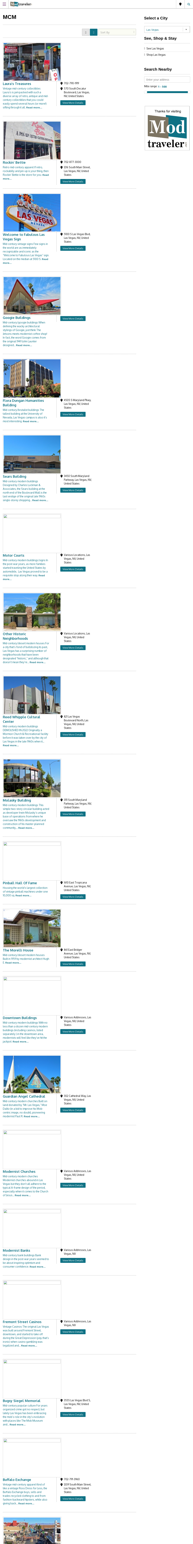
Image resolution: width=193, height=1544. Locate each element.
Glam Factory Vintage (64, 1072)
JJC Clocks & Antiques (64, 1185)
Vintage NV (56, 1034)
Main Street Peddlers (64, 1147)
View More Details (117, 62)
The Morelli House (62, 497)
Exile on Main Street (63, 910)
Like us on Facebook (61, 1472)
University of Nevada (64, 1305)
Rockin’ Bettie (58, 86)
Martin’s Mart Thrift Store (68, 1267)
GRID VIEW (86, 32)
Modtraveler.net (21, 1400)
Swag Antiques (59, 949)
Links (105, 1475)
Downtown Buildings (64, 532)
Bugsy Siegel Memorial (65, 723)
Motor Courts (57, 286)
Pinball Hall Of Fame (64, 461)
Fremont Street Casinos (66, 680)
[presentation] (130, 1437)
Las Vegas (180, 4)
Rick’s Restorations (62, 875)
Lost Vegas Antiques (63, 991)
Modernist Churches (63, 606)
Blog (104, 1479)
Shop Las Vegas (156, 54)
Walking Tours (58, 800)
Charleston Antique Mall (67, 836)
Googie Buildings (60, 165)
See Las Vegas (155, 48)
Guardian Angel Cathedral (68, 571)
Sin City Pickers (59, 1111)
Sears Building (58, 243)
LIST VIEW (93, 32)
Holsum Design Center (65, 1228)
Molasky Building (61, 415)
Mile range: (151, 86)
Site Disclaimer (105, 1539)
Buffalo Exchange (61, 762)
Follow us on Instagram (24, 1472)
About (105, 1470)
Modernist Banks (60, 645)
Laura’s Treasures (61, 44)
